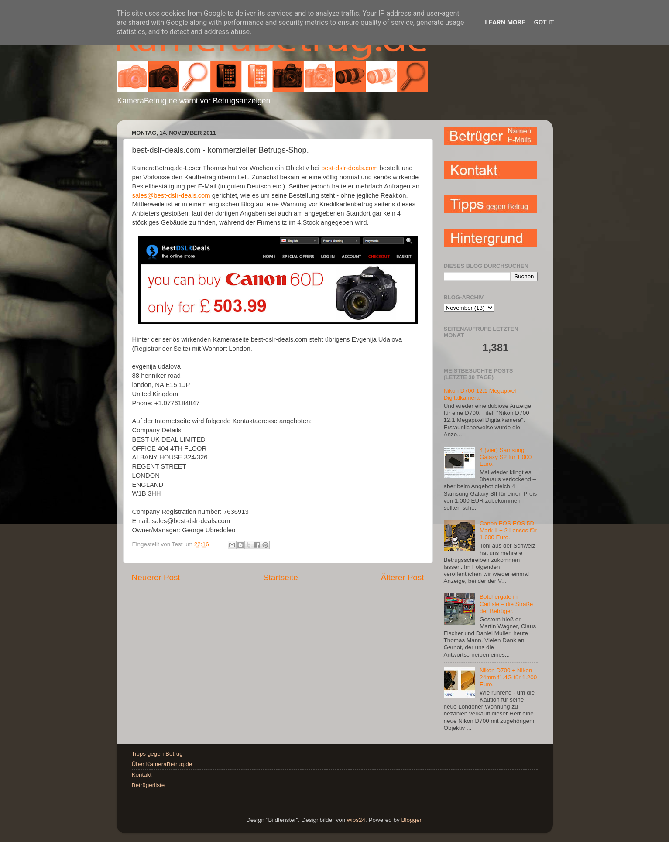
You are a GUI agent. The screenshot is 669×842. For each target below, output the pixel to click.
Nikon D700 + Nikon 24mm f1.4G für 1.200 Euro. (508, 677)
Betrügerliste (148, 785)
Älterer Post (402, 577)
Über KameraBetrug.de (162, 764)
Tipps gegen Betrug (157, 753)
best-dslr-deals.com (349, 167)
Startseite (280, 577)
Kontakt (142, 774)
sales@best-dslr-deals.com (171, 195)
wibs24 (356, 820)
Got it (544, 22)
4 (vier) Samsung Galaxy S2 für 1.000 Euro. (506, 457)
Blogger (411, 820)
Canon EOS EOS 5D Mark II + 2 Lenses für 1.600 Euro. (508, 530)
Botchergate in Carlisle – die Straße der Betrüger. (506, 603)
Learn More (505, 22)
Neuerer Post (156, 577)
